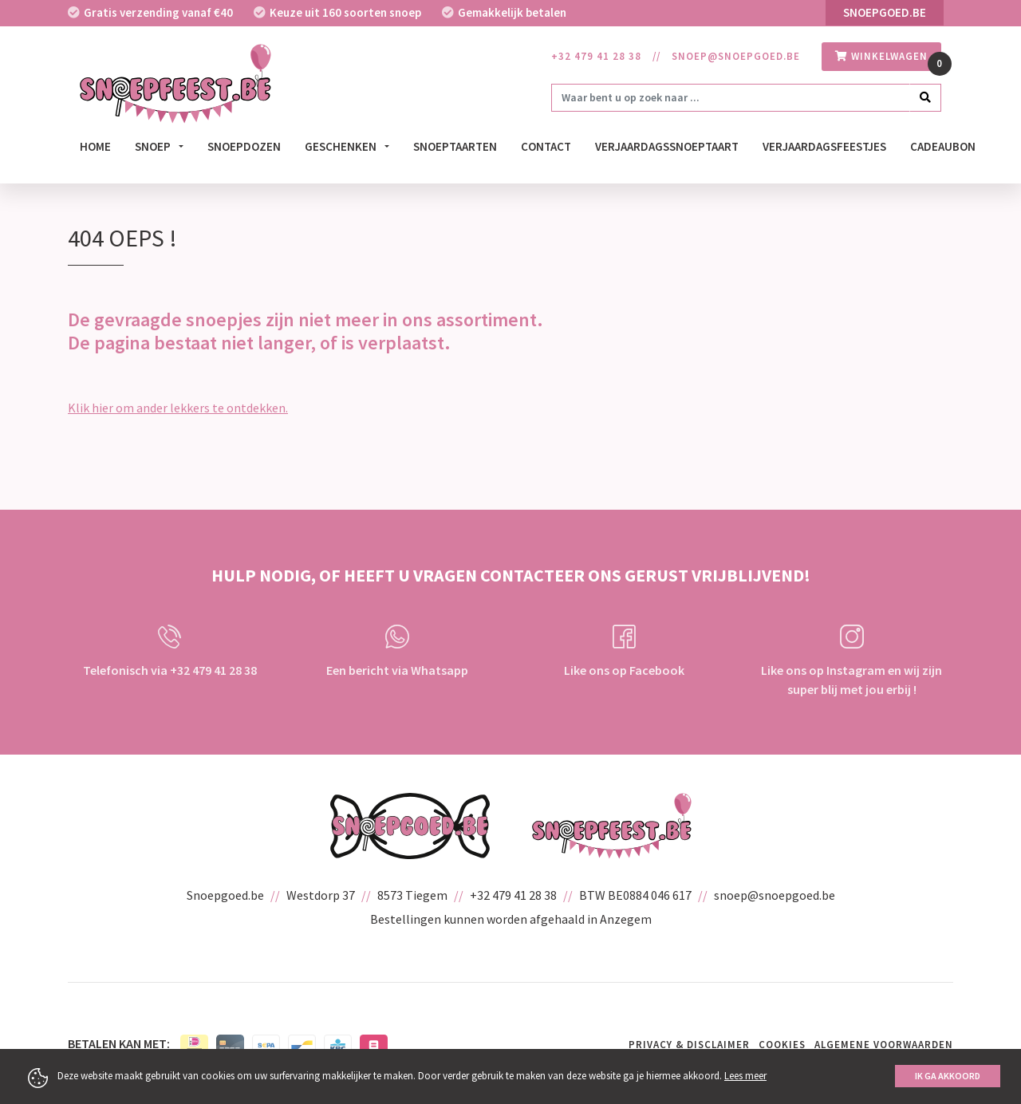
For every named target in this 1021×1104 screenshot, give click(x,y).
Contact (546, 146)
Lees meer (745, 1075)
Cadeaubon (943, 146)
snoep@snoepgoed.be (736, 56)
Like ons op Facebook (624, 651)
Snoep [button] (154, 146)
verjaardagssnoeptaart (667, 146)
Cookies (782, 1044)
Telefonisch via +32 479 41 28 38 (170, 651)
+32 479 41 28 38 (596, 56)
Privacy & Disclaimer (689, 1044)
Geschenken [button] (342, 146)
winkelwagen (881, 56)
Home (95, 146)
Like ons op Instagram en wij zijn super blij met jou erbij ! (851, 661)
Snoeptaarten (455, 146)
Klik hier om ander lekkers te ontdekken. (178, 408)
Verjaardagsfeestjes (824, 146)
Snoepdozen (244, 146)
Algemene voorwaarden (883, 1044)
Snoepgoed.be (884, 12)
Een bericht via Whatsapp (397, 651)
